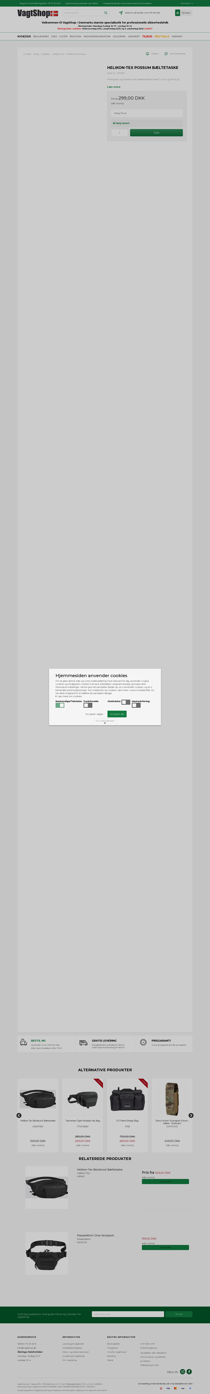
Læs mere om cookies (69, 696)
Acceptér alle (117, 714)
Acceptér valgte (94, 714)
